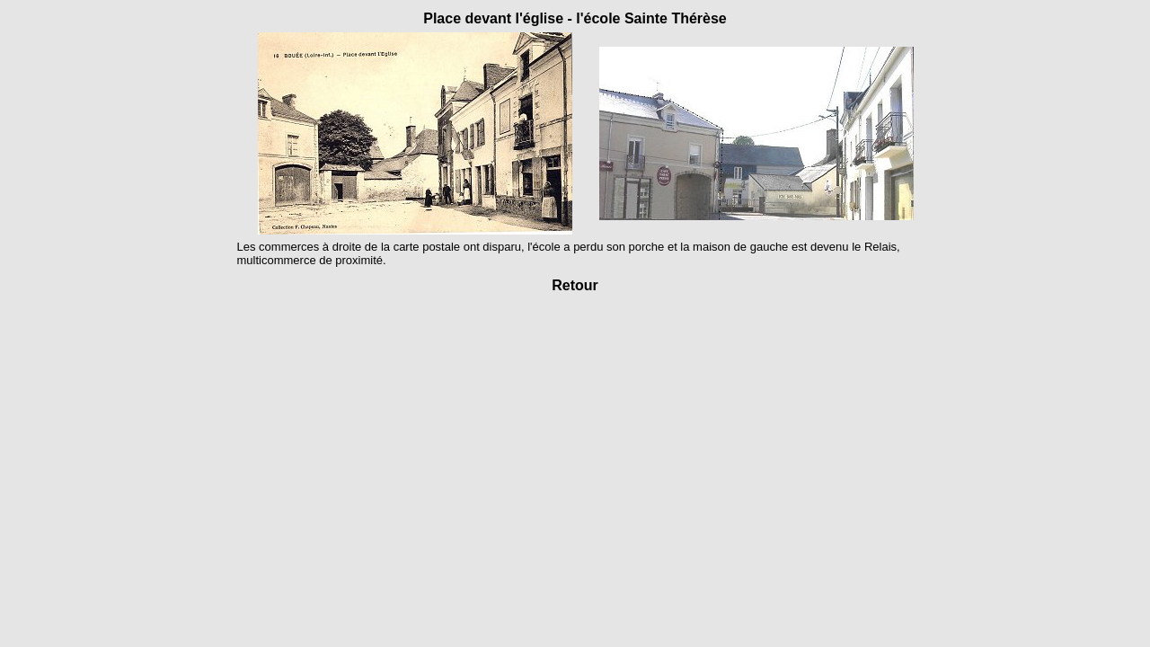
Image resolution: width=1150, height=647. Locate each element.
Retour (575, 285)
